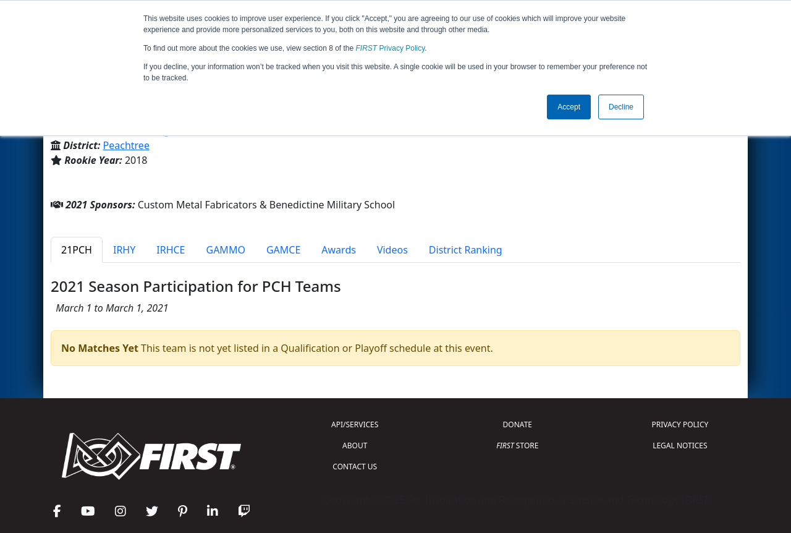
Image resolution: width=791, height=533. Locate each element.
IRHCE (170, 250)
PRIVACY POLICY (679, 424)
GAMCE (283, 250)
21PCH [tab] (76, 250)
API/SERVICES (354, 424)
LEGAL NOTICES (680, 445)
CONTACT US (354, 466)
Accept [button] (568, 107)
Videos (392, 250)
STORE (517, 445)
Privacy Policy (390, 48)
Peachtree (126, 145)
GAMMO (225, 250)
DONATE (517, 424)
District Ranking (465, 250)
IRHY (124, 250)
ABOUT (354, 445)
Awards (338, 250)
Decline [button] (621, 107)
